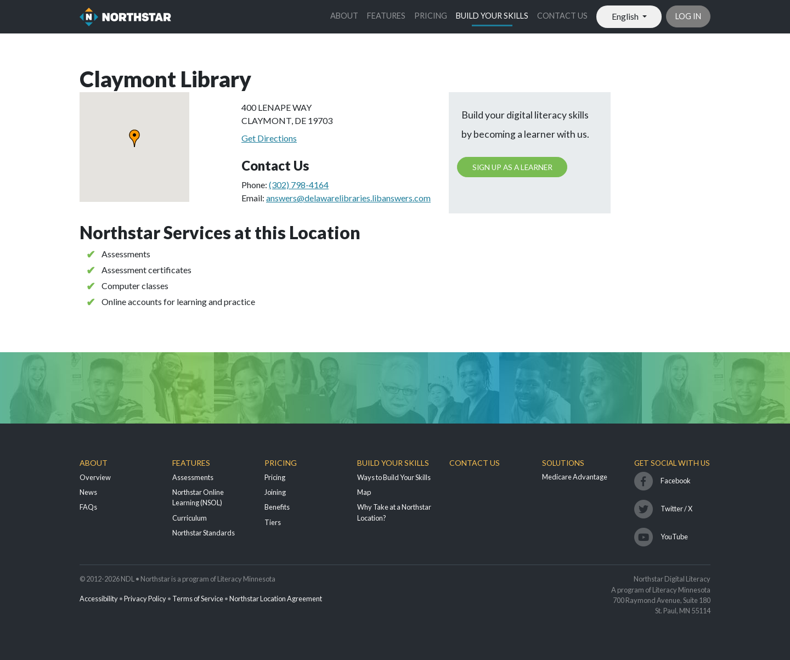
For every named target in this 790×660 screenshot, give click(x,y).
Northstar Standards (203, 532)
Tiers (272, 522)
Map (364, 492)
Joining (275, 492)
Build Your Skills (492, 15)
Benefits (277, 507)
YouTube (674, 536)
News (88, 492)
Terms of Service (197, 598)
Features (386, 15)
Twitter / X (676, 508)
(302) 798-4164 (299, 184)
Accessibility (99, 598)
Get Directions (269, 138)
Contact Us (562, 15)
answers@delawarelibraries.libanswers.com (348, 198)
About (344, 15)
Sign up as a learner (512, 167)
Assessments (192, 477)
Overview (95, 477)
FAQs (88, 507)
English (626, 16)
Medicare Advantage (574, 476)
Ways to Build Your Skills (394, 477)
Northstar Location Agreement (275, 598)
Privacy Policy (145, 598)
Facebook (676, 480)
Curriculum (189, 518)
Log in (688, 16)
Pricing (430, 15)
